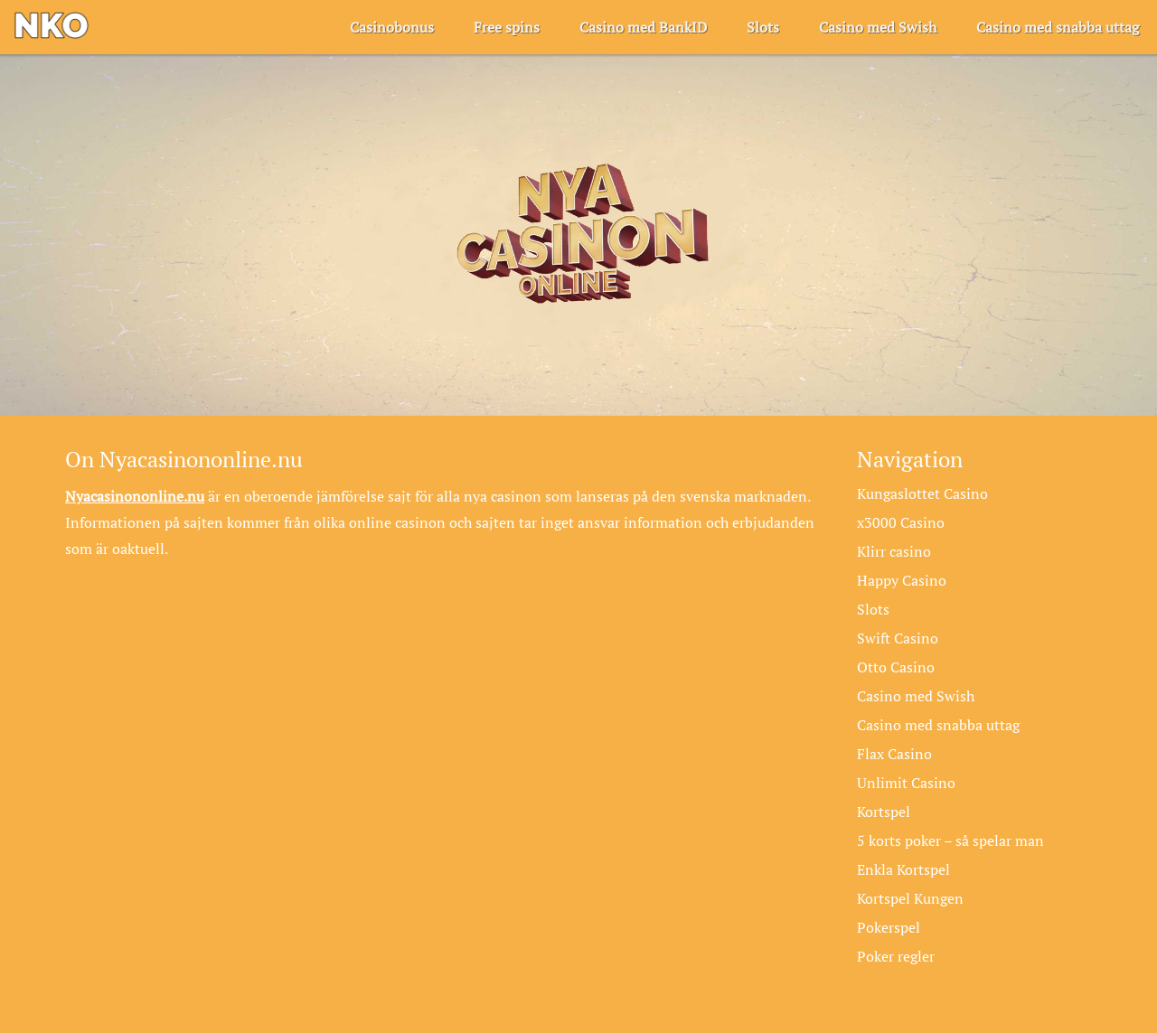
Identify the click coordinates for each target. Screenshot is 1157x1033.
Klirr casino (894, 551)
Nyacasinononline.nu (134, 496)
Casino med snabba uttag (1057, 27)
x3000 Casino (901, 522)
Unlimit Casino (906, 783)
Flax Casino (894, 754)
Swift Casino (897, 638)
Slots (763, 27)
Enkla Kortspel (903, 869)
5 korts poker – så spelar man (950, 840)
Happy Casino (901, 580)
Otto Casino (896, 667)
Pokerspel (888, 927)
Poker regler (896, 956)
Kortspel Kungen (910, 898)
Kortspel (883, 812)
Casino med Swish (877, 27)
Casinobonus (392, 27)
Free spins (507, 27)
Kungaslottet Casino (922, 493)
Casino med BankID (643, 27)
